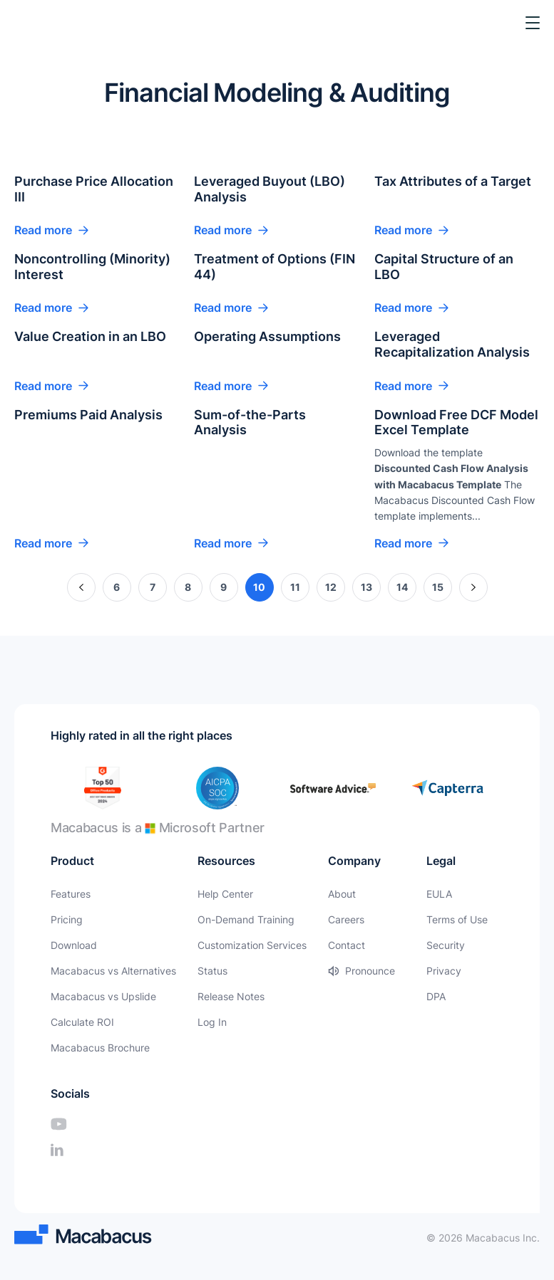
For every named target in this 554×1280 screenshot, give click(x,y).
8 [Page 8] (188, 587)
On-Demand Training (246, 919)
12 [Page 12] (331, 587)
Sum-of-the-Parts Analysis (250, 422)
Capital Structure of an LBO (443, 266)
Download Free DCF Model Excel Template (456, 422)
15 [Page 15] (437, 587)
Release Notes (231, 996)
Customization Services (252, 945)
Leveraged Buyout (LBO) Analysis (269, 189)
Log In (212, 1022)
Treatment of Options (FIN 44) (274, 266)
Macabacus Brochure (100, 1048)
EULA (439, 894)
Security (445, 945)
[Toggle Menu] (532, 23)
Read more (43, 230)
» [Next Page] (473, 587)
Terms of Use (457, 919)
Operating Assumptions (267, 336)
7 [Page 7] (152, 587)
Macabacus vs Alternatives (113, 971)
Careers (346, 919)
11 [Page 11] (295, 587)
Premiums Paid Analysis (88, 414)
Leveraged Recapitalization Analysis (452, 344)
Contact (346, 945)
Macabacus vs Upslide (103, 996)
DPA (436, 996)
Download (74, 945)
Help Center (225, 894)
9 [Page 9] (223, 587)
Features (71, 894)
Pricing (67, 919)
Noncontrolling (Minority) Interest (92, 266)
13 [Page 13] (366, 587)
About (342, 894)
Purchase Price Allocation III (93, 189)
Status (212, 971)
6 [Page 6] (116, 587)
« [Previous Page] (81, 587)
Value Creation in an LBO (90, 336)
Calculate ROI (82, 1022)
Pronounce (370, 971)
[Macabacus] (33, 23)
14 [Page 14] (402, 587)
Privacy (443, 971)
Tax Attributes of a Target (452, 181)
